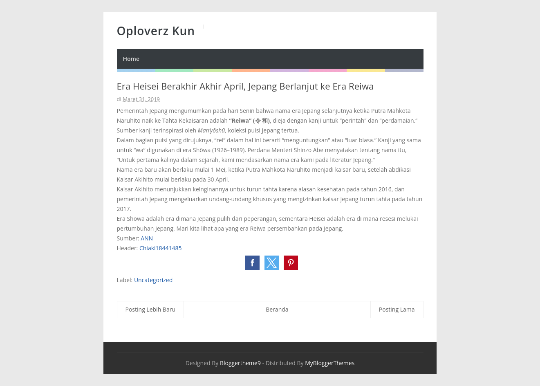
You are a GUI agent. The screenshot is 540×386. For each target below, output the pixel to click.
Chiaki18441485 (160, 248)
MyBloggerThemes (329, 363)
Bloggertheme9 (240, 363)
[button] (252, 263)
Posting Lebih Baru (150, 309)
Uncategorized (153, 280)
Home (131, 59)
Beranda (277, 309)
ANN (147, 238)
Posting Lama (397, 309)
